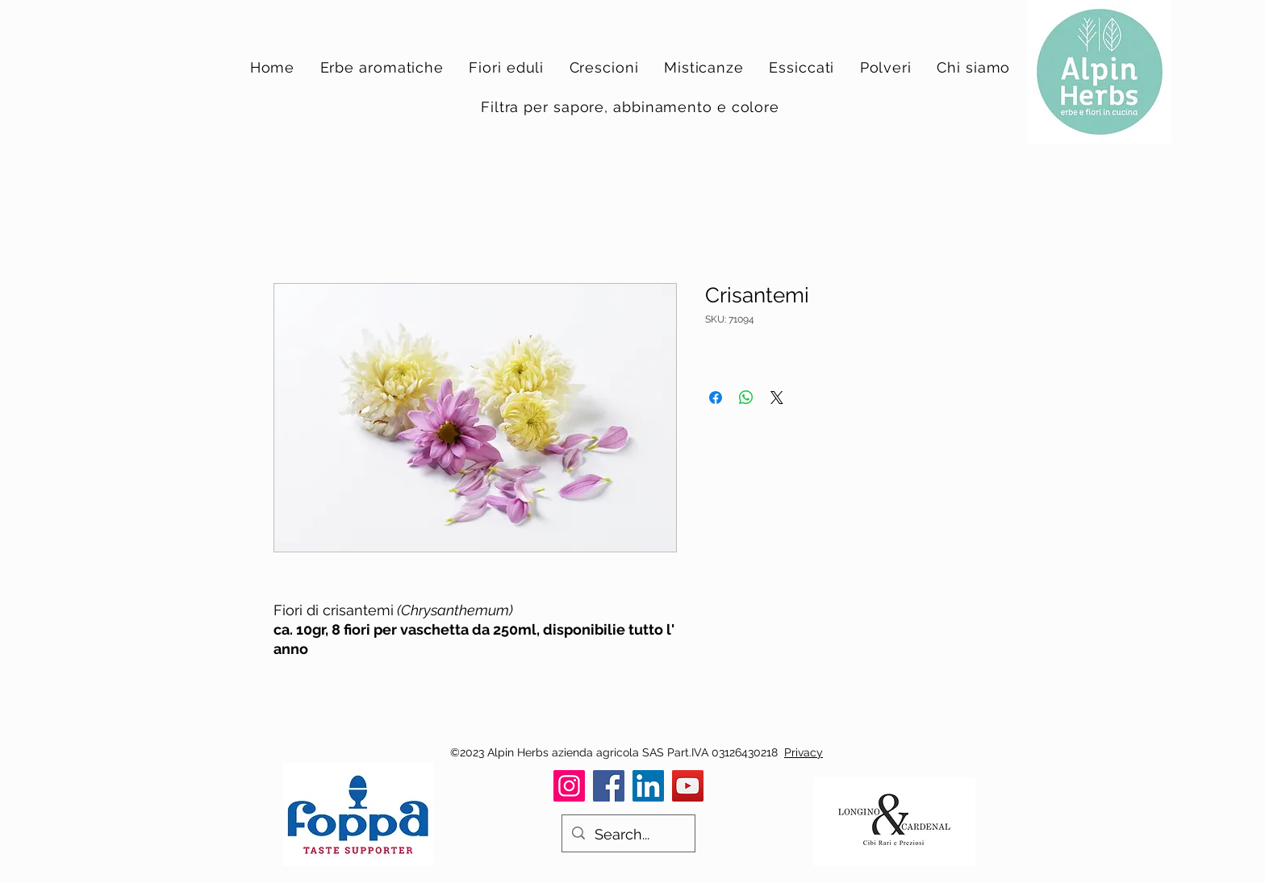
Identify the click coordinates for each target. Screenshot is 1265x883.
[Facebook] (608, 786)
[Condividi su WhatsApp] (746, 397)
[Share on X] (777, 397)
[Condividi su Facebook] (715, 397)
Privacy (803, 752)
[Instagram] (569, 786)
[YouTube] (687, 786)
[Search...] (628, 834)
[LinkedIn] (648, 786)
